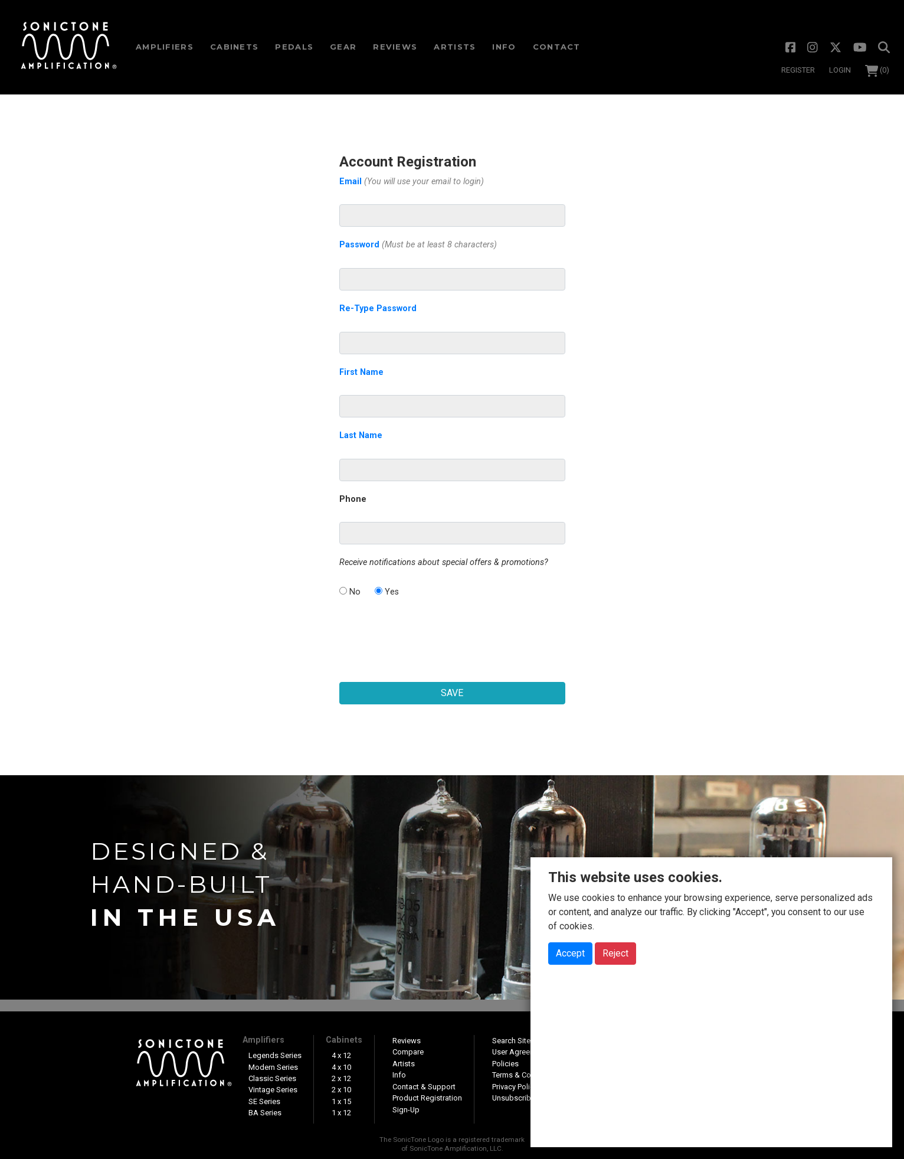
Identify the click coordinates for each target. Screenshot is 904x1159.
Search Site (511, 1040)
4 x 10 (341, 1067)
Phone (352, 499)
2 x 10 (341, 1089)
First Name (361, 372)
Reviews (395, 46)
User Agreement (519, 1051)
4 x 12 (341, 1055)
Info (504, 46)
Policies (505, 1063)
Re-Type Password (378, 308)
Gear (343, 46)
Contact (557, 46)
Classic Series (272, 1078)
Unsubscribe (513, 1097)
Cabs (234, 46)
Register (798, 70)
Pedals (294, 46)
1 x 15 (341, 1101)
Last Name (360, 435)
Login (840, 70)
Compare (408, 1051)
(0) (877, 70)
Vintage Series (272, 1089)
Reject (615, 953)
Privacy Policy (515, 1086)
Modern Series (273, 1067)
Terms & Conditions (525, 1074)
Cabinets (344, 1039)
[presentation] (452, 633)
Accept (570, 953)
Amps (165, 46)
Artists (455, 46)
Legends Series (275, 1055)
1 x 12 (341, 1112)
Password (418, 245)
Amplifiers (263, 1039)
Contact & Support (424, 1086)
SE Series (264, 1101)
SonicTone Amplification (68, 47)
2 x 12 (341, 1078)
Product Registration (427, 1097)
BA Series (264, 1112)
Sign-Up (406, 1109)
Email (411, 182)
